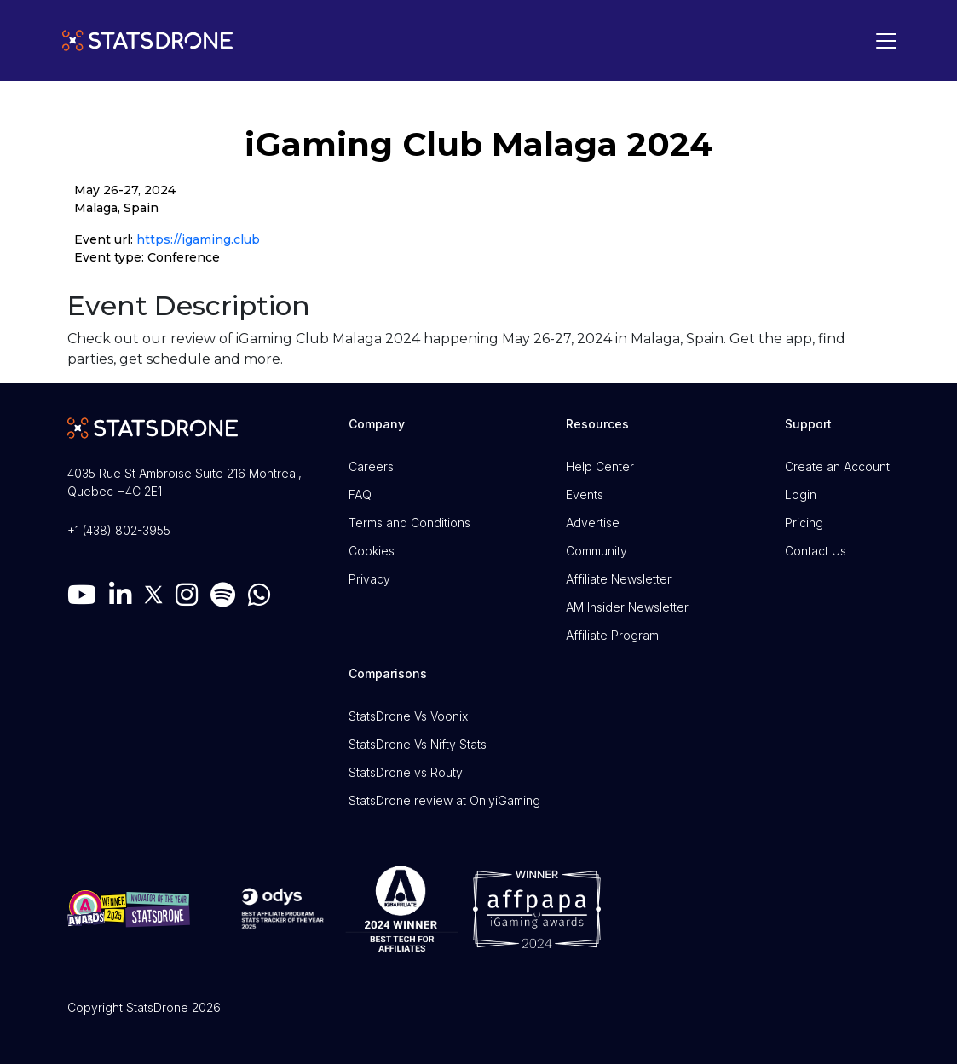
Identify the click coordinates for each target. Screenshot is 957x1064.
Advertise (593, 522)
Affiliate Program (612, 635)
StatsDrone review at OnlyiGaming (444, 800)
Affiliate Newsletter (619, 579)
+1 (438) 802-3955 (118, 530)
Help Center (600, 466)
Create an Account (837, 466)
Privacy (369, 579)
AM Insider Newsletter (627, 607)
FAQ (360, 494)
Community (596, 551)
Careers (371, 466)
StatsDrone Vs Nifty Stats (418, 744)
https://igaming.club (198, 239)
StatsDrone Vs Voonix (408, 716)
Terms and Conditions (409, 522)
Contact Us (815, 551)
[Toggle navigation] (882, 41)
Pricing (804, 522)
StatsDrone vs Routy (406, 772)
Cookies (372, 551)
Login (800, 494)
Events (584, 494)
